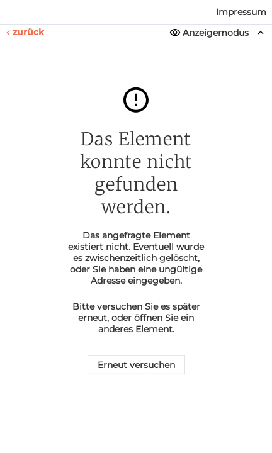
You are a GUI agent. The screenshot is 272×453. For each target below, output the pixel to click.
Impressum (241, 12)
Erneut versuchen (136, 365)
